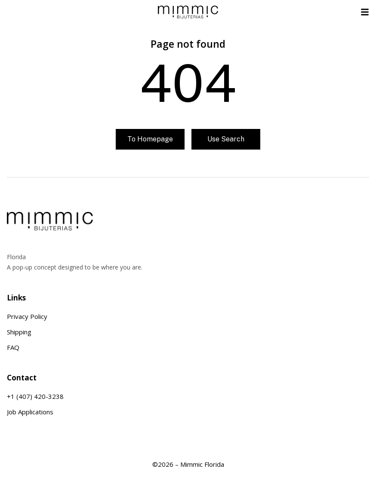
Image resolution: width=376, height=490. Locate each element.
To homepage (150, 139)
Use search (225, 139)
